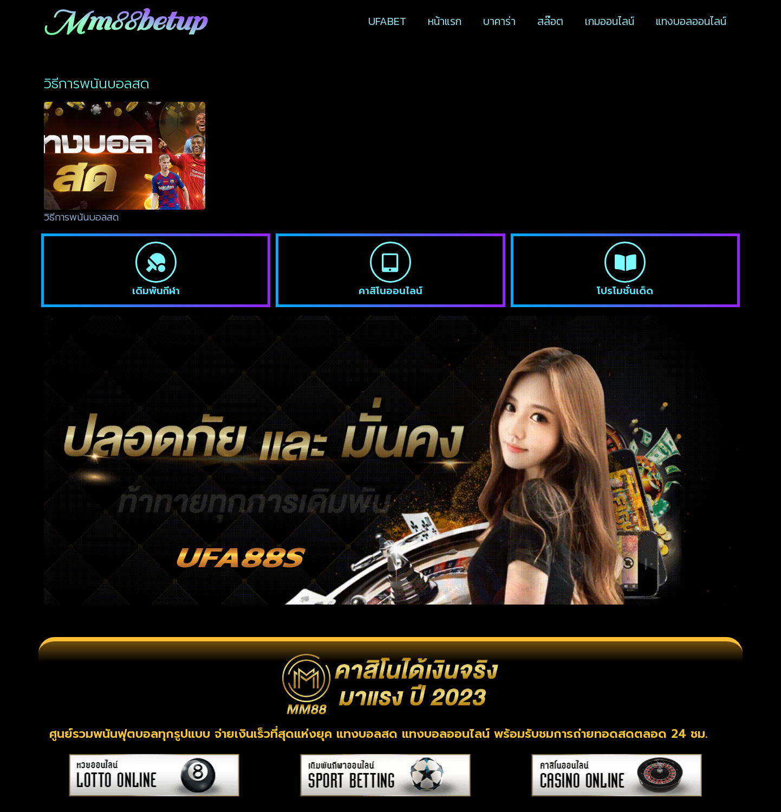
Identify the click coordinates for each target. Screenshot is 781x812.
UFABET (387, 21)
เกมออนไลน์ (609, 21)
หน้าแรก (444, 21)
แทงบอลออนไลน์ (691, 21)
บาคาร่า (499, 21)
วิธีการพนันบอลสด (81, 217)
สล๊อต (550, 21)
